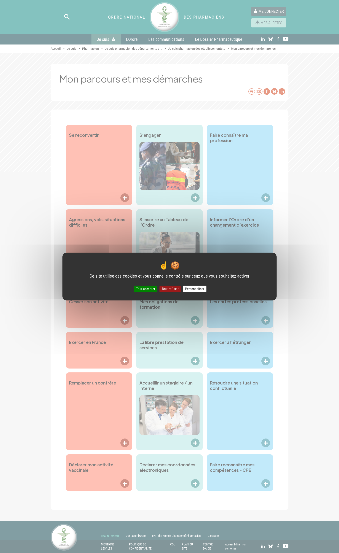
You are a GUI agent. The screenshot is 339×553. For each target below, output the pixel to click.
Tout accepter (145, 289)
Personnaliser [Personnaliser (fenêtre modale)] (194, 289)
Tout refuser (170, 289)
